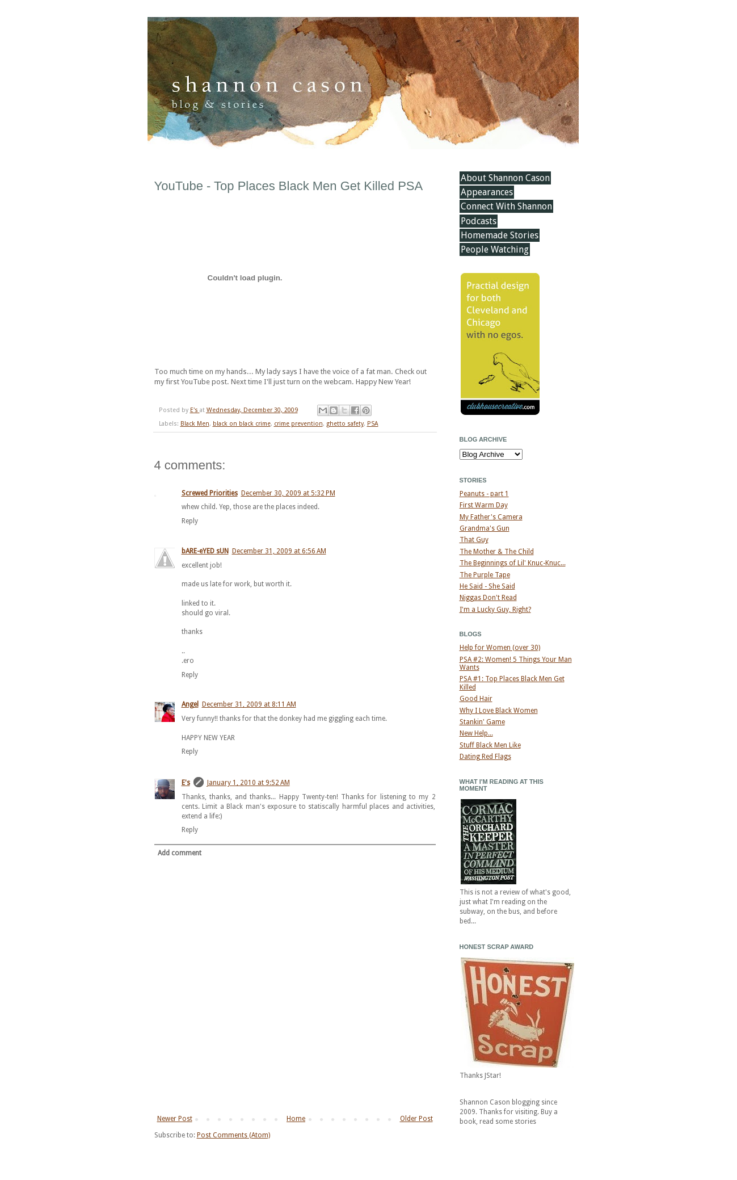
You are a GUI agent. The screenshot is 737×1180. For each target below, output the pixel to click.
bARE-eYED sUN (205, 551)
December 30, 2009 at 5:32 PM (288, 493)
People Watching (495, 249)
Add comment (179, 853)
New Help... (476, 733)
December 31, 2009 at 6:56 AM (279, 551)
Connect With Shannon (506, 206)
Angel (190, 704)
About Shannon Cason (505, 178)
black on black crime (242, 423)
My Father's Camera (491, 517)
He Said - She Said (487, 586)
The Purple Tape (485, 575)
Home (296, 1119)
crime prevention (298, 423)
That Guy (474, 540)
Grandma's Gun (484, 528)
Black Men (194, 423)
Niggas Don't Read (488, 598)
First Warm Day (484, 505)
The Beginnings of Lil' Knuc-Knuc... (513, 563)
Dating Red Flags (485, 757)
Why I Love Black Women (499, 711)
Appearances (487, 192)
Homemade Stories (499, 235)
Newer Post (174, 1119)
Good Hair (476, 699)
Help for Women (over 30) (500, 648)
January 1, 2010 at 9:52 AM (248, 783)
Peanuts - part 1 (484, 494)
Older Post (416, 1119)
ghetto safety (345, 423)
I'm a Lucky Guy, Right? (495, 610)
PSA (372, 423)
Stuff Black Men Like (490, 745)
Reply (190, 521)
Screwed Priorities (210, 493)
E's (195, 410)
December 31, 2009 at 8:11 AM (249, 704)
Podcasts (478, 221)
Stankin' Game (482, 722)
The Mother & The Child (497, 552)
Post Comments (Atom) (233, 1135)
